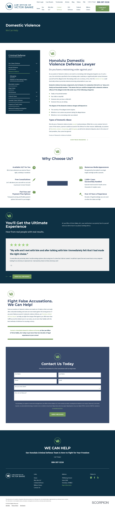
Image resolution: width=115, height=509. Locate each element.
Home (35, 478)
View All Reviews (22, 276)
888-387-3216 (103, 2)
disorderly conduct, (56, 129)
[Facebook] (94, 478)
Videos (79, 2)
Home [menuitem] (38, 8)
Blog (73, 2)
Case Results (49, 2)
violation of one (99, 79)
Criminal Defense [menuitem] (59, 8)
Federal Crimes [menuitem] (78, 8)
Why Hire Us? (37, 480)
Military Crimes (38, 485)
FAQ (84, 2)
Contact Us (102, 8)
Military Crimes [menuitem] (88, 8)
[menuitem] (22, 63)
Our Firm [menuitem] (43, 8)
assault (75, 124)
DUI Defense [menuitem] (70, 8)
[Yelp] (98, 478)
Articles (67, 2)
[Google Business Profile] (91, 478)
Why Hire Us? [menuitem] (50, 8)
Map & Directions (67, 485)
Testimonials (59, 2)
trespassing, (65, 129)
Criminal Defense (38, 483)
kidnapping (74, 129)
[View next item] (10, 277)
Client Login (40, 2)
